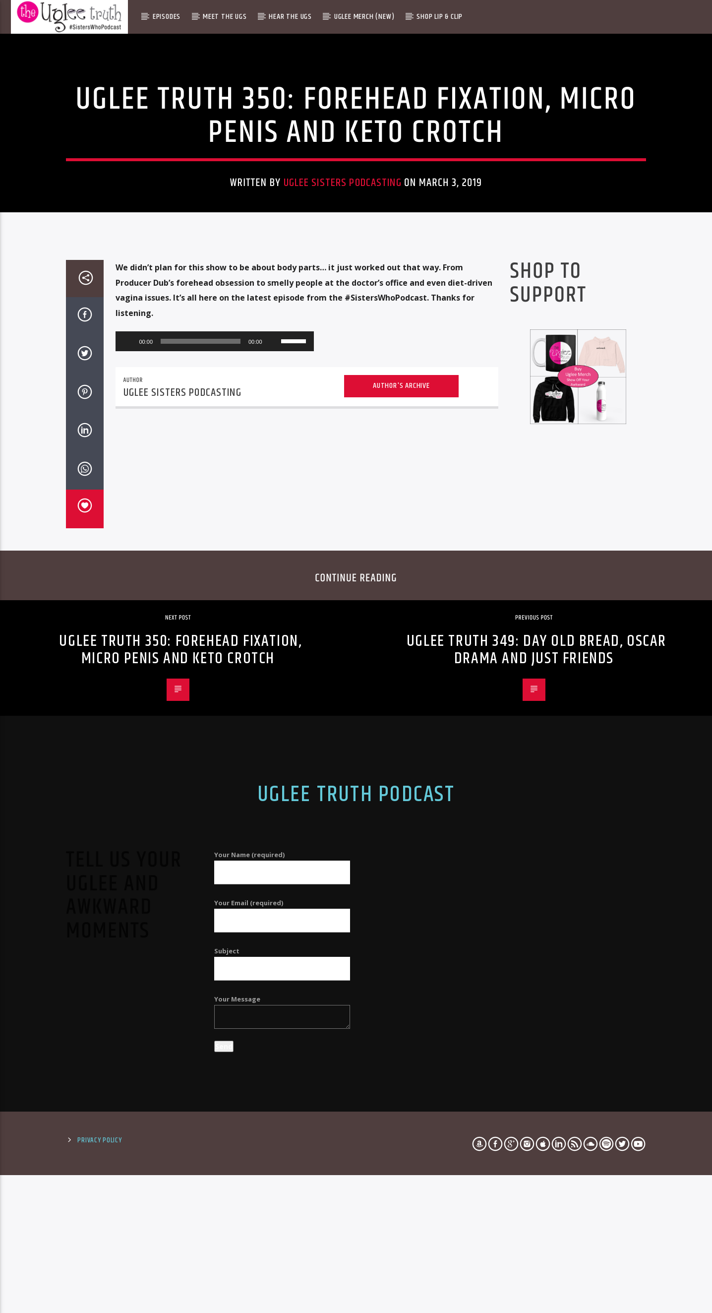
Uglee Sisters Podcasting (343, 322)
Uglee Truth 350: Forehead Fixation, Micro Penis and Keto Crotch (180, 957)
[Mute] (273, 648)
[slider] (200, 648)
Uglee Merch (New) (364, 16)
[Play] (128, 648)
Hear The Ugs (290, 16)
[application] (215, 648)
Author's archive (401, 693)
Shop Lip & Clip (439, 16)
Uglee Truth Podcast (356, 1101)
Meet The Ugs (225, 16)
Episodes (166, 16)
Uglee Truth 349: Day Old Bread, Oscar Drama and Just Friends (536, 957)
